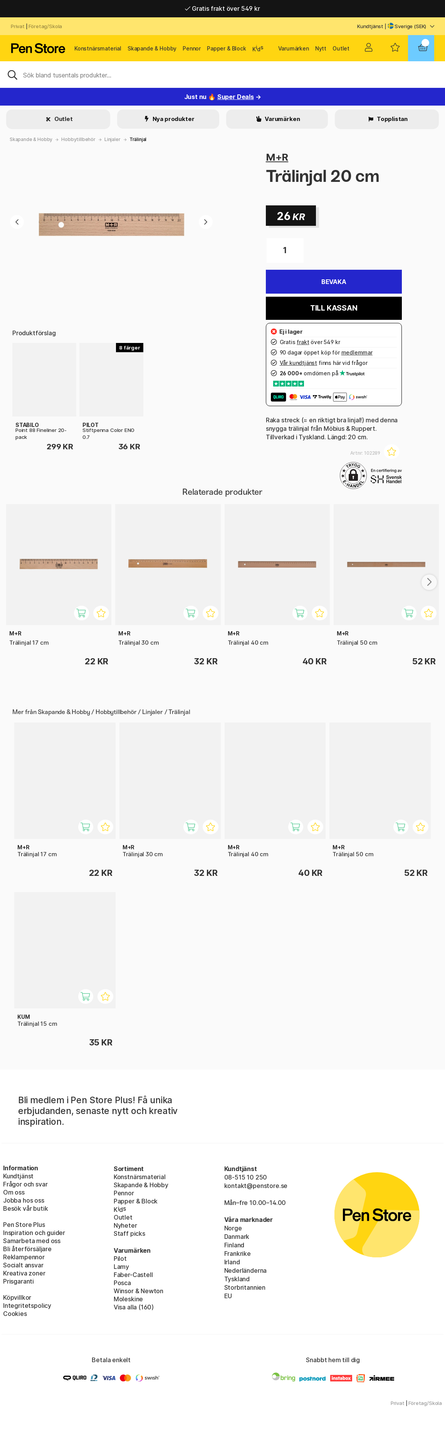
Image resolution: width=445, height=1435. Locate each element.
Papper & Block (226, 48)
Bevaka (333, 282)
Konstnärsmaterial (97, 48)
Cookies (15, 1313)
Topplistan (392, 119)
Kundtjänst (370, 26)
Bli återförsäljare (27, 1249)
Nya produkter (173, 119)
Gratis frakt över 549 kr (222, 8)
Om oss (14, 1192)
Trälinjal (137, 139)
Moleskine (128, 1299)
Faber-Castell (133, 1275)
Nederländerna (245, 1270)
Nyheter (125, 1225)
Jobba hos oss (23, 1200)
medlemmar (357, 352)
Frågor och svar (25, 1184)
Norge (233, 1228)
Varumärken (293, 48)
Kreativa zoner (24, 1273)
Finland (234, 1245)
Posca (122, 1283)
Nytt (320, 48)
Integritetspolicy (27, 1305)
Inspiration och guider (34, 1233)
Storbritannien (245, 1287)
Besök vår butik (25, 1208)
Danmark (237, 1236)
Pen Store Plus (24, 1224)
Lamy (121, 1266)
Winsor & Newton (138, 1291)
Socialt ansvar (23, 1265)
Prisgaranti (18, 1281)
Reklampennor (24, 1257)
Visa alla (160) (134, 1307)
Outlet (340, 48)
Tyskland (237, 1279)
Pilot (120, 1258)
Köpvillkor (17, 1297)
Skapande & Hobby (152, 48)
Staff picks (129, 1233)
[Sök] (222, 74)
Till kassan (334, 308)
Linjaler (112, 139)
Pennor (192, 48)
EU (228, 1296)
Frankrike (237, 1253)
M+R (277, 157)
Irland (232, 1262)
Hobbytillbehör (78, 139)
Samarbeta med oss (31, 1241)
